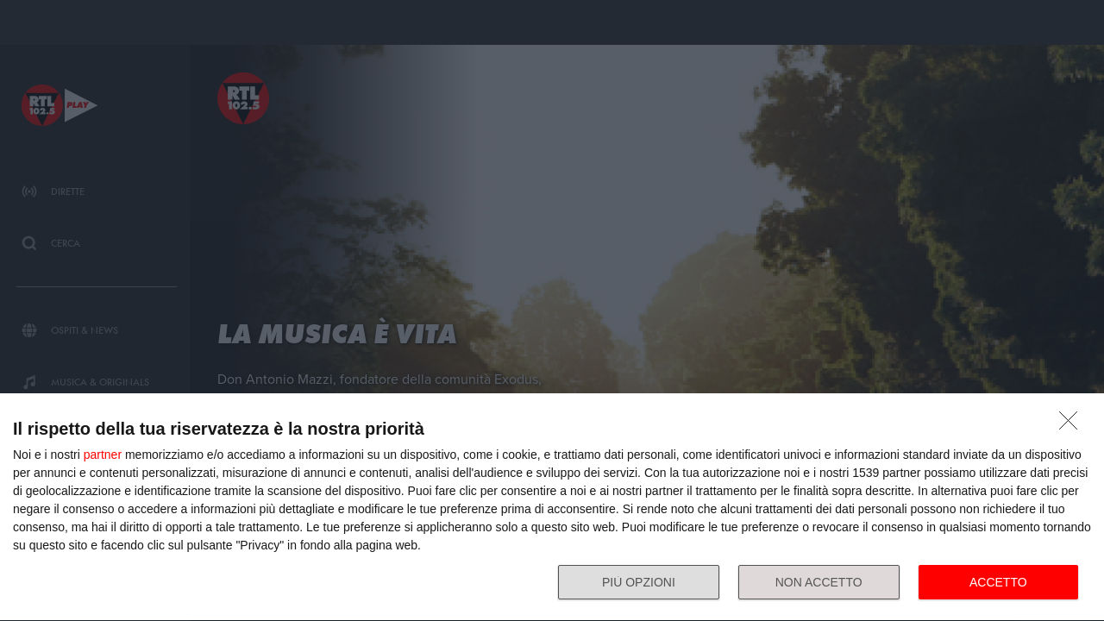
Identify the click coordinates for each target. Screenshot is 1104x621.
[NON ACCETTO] (1073, 425)
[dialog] (552, 507)
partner (103, 454)
